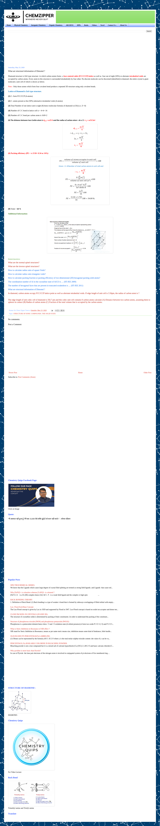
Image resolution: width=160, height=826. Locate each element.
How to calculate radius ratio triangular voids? (27, 274)
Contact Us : (112, 25)
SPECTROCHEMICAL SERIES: (22, 585)
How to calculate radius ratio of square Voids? (26, 270)
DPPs (79, 25)
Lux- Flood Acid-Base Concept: (22, 607)
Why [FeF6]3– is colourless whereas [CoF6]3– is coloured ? (32, 592)
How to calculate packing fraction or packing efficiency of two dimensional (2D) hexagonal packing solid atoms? (54, 278)
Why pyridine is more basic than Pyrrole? (25, 651)
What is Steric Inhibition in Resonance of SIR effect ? (30, 629)
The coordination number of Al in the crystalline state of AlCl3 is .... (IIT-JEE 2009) (42, 282)
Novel (102, 25)
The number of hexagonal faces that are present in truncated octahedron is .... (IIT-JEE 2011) (45, 285)
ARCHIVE (70, 25)
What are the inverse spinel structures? (23, 266)
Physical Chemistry (21, 25)
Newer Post (13, 373)
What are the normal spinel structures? (23, 262)
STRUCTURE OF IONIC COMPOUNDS (27, 314)
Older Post (147, 373)
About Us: (123, 25)
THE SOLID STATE (49, 314)
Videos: (94, 25)
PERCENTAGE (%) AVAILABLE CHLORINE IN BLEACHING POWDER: (38, 643)
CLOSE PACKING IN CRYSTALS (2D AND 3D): (29, 614)
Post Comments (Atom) (26, 377)
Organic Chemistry (55, 25)
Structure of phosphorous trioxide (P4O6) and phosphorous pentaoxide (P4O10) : (40, 622)
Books (86, 25)
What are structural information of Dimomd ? (26, 289)
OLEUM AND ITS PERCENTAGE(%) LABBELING (30, 636)
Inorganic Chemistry (38, 25)
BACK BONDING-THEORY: (21, 600)
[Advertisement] (27, 3)
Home (9, 25)
